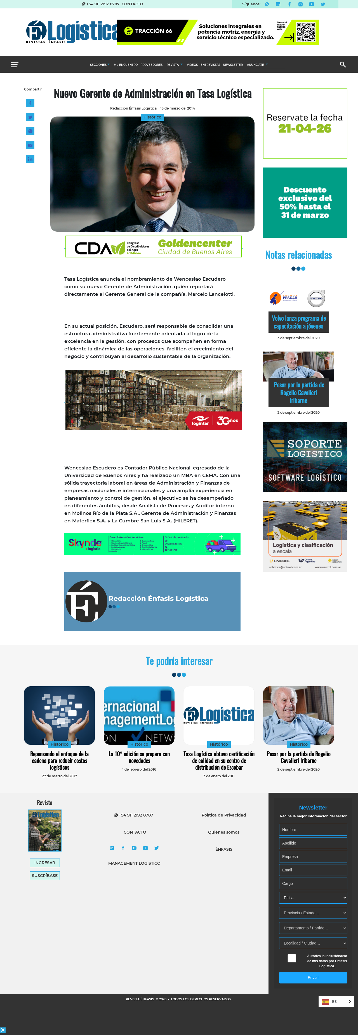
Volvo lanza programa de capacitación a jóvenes (299, 321)
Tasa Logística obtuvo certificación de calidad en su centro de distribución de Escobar (219, 760)
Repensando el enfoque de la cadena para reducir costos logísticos (59, 760)
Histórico (60, 744)
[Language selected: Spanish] (336, 1001)
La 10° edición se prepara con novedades (139, 757)
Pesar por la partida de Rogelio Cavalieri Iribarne (299, 392)
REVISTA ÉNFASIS (140, 999)
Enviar (313, 977)
